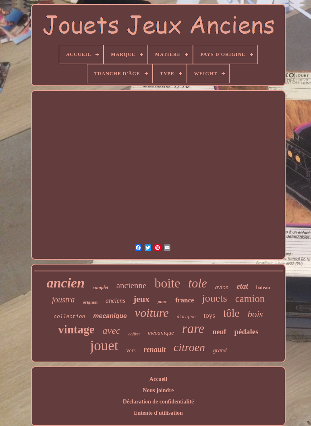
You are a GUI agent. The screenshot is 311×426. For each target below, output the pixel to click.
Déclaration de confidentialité (158, 402)
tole (197, 283)
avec (111, 330)
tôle (231, 313)
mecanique (110, 315)
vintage (76, 329)
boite (167, 283)
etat (242, 286)
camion (250, 298)
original (90, 302)
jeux (141, 299)
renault (155, 349)
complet (100, 287)
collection (69, 317)
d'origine (186, 316)
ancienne (131, 285)
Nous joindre (158, 390)
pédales (246, 331)
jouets (214, 298)
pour (162, 302)
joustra (63, 299)
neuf (219, 332)
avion (221, 287)
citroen (189, 347)
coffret (134, 333)
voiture (152, 312)
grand (219, 350)
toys (209, 315)
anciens (115, 300)
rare (193, 328)
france (184, 300)
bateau (263, 287)
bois (255, 314)
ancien (66, 282)
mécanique (161, 332)
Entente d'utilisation (158, 413)
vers (130, 350)
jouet (104, 346)
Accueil (158, 379)
